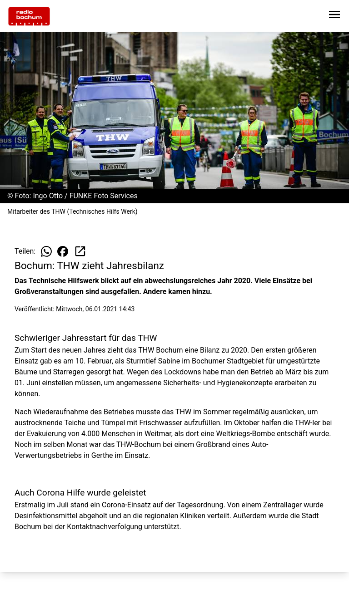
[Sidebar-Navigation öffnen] (334, 16)
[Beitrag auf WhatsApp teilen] (46, 251)
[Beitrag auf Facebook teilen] (62, 251)
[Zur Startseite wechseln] (29, 16)
